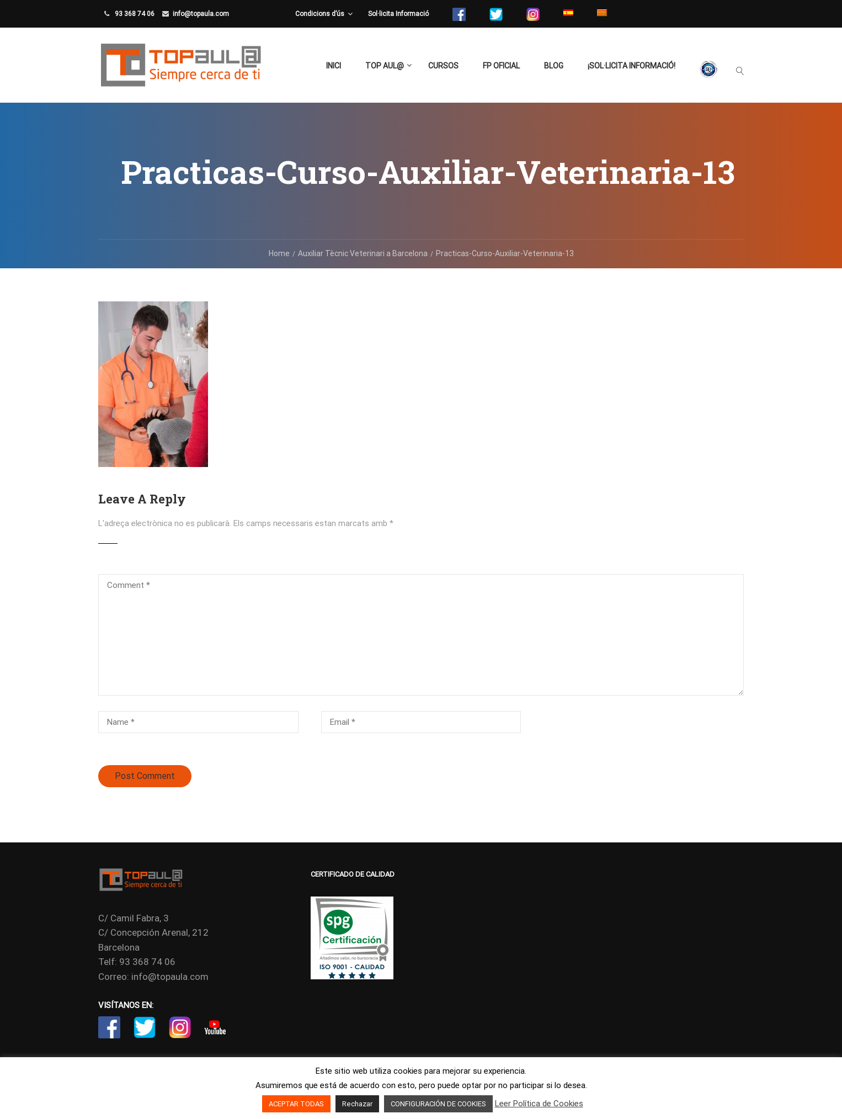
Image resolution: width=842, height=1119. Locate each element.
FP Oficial (501, 65)
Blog (553, 65)
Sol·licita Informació (398, 14)
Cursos (443, 65)
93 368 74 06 (133, 14)
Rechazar (357, 1104)
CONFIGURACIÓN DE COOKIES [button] (438, 1104)
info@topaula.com (201, 14)
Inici (333, 65)
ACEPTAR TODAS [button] (296, 1104)
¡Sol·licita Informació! (631, 65)
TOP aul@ (384, 65)
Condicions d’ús (319, 14)
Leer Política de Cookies (539, 1104)
